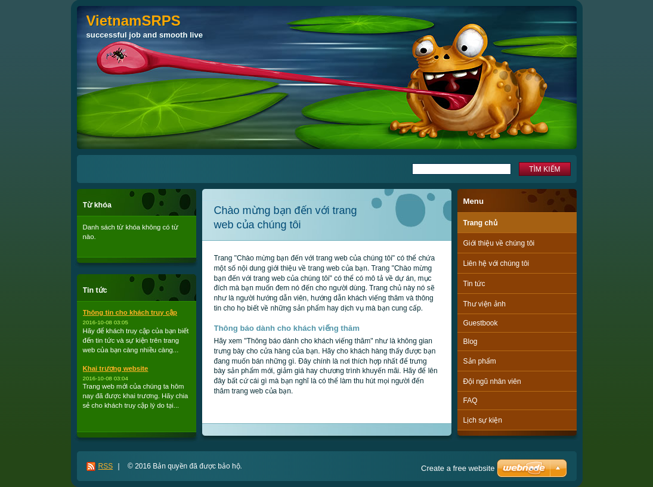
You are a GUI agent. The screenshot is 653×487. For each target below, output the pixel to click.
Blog (470, 341)
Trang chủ (480, 223)
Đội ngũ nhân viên (492, 381)
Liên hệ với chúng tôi (496, 263)
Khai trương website (115, 368)
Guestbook (480, 323)
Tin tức (474, 284)
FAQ (470, 400)
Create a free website (458, 468)
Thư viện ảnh (484, 304)
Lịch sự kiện (482, 420)
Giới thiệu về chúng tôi (499, 243)
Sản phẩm (479, 361)
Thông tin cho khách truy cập (130, 312)
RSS (105, 466)
